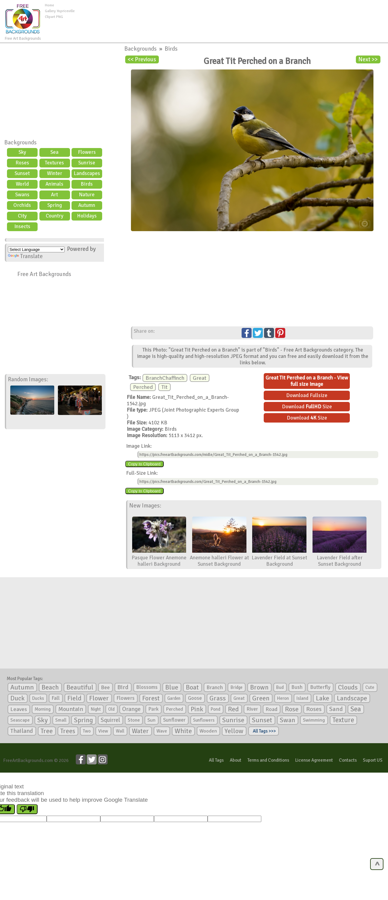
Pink (197, 709)
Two (87, 731)
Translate (25, 256)
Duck (17, 698)
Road (271, 709)
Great (199, 378)
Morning (43, 709)
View (103, 731)
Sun (151, 720)
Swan (287, 720)
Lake (322, 698)
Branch (214, 687)
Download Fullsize (306, 395)
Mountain (70, 709)
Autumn (86, 205)
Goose (195, 698)
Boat (192, 687)
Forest (151, 698)
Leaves (18, 709)
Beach (50, 687)
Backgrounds (20, 142)
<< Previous (142, 59)
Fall (56, 698)
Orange (131, 709)
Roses (22, 163)
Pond (215, 709)
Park (153, 709)
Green (260, 698)
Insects (22, 226)
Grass (217, 698)
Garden (173, 698)
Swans (22, 194)
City (22, 216)
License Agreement (314, 760)
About (235, 760)
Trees (67, 731)
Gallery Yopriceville (60, 11)
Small (60, 720)
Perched (143, 387)
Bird (123, 687)
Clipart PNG (54, 17)
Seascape (20, 720)
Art (54, 194)
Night (96, 709)
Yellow (234, 731)
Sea (54, 152)
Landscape (352, 698)
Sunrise (86, 163)
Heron (283, 698)
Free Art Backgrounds (44, 274)
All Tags (216, 760)
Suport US (373, 760)
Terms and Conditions (268, 760)
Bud (280, 687)
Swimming (314, 720)
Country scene (54, 217)
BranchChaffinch (165, 378)
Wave (161, 731)
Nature (87, 194)
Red (233, 709)
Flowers (87, 152)
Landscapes (87, 173)
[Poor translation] (27, 809)
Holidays (87, 216)
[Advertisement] (231, 16)
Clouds (348, 687)
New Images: (145, 505)
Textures (54, 163)
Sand (336, 709)
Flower (99, 698)
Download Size (307, 406)
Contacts (348, 760)
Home (49, 5)
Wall (120, 731)
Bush (297, 687)
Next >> (368, 59)
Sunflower (174, 720)
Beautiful (79, 687)
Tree (47, 731)
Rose (292, 709)
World (22, 184)
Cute (369, 687)
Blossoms (147, 687)
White (183, 731)
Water (140, 731)
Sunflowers (204, 720)
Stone (134, 720)
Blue (171, 687)
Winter (54, 173)
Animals (54, 184)
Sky (22, 152)
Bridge (236, 687)
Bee (105, 687)
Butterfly (320, 687)
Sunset (22, 173)
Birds (87, 184)
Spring (54, 205)
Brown (259, 687)
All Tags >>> (263, 731)
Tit (164, 387)
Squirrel (110, 719)
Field (74, 698)
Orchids (22, 205)
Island (302, 698)
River (252, 709)
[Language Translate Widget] (36, 249)
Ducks (38, 698)
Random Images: (28, 379)
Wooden (208, 731)
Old (111, 709)
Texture (343, 720)
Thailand (21, 731)
